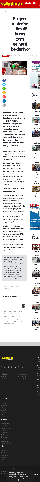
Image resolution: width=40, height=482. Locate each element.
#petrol (17, 286)
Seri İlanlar (4, 439)
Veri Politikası (5, 378)
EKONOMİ (12, 11)
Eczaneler (4, 430)
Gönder (24, 305)
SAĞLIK (3, 408)
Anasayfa (4, 11)
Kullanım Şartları (23, 374)
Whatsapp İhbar (22, 376)
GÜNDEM (28, 3)
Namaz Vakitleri (6, 428)
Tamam (28, 480)
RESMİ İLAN (4, 416)
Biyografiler (4, 455)
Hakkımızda (4, 374)
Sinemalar (4, 437)
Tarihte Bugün (5, 435)
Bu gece (6, 169)
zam (22, 171)
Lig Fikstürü (4, 432)
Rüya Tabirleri (5, 457)
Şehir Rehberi (5, 441)
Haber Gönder (22, 378)
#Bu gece (6, 288)
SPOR (3, 414)
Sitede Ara (4, 451)
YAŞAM (3, 410)
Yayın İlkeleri (5, 376)
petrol (9, 151)
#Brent (5, 286)
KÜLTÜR (3, 412)
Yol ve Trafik (5, 426)
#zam (11, 286)
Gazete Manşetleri (6, 444)
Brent (5, 151)
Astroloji (3, 459)
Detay (20, 480)
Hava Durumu (5, 423)
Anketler (3, 453)
